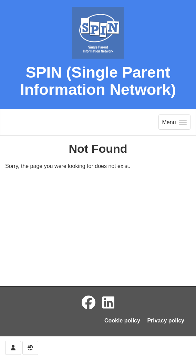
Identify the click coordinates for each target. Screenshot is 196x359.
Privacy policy (165, 320)
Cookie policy (122, 320)
